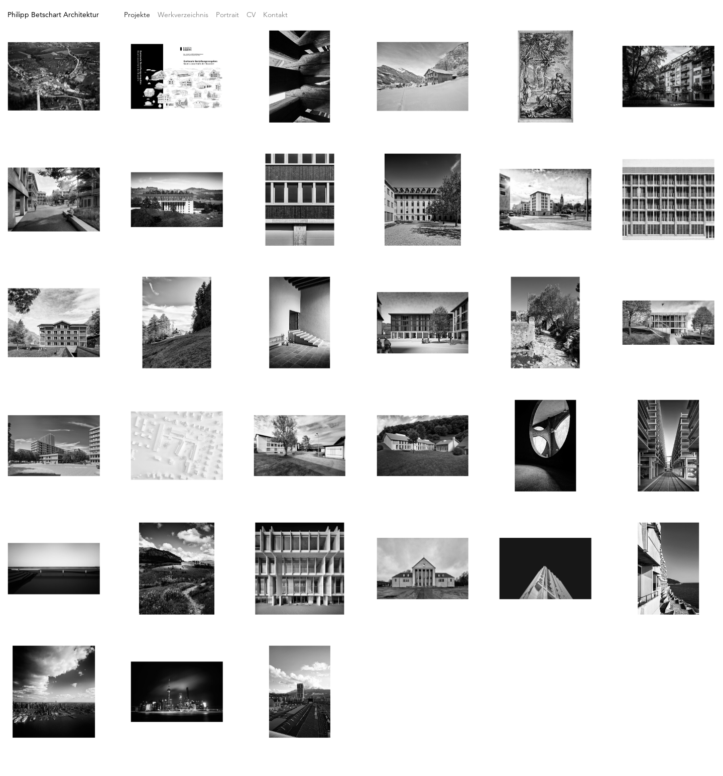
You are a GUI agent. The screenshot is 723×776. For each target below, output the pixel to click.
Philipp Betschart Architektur (53, 14)
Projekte (137, 14)
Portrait (227, 14)
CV (251, 14)
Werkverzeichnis (183, 14)
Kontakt (275, 14)
